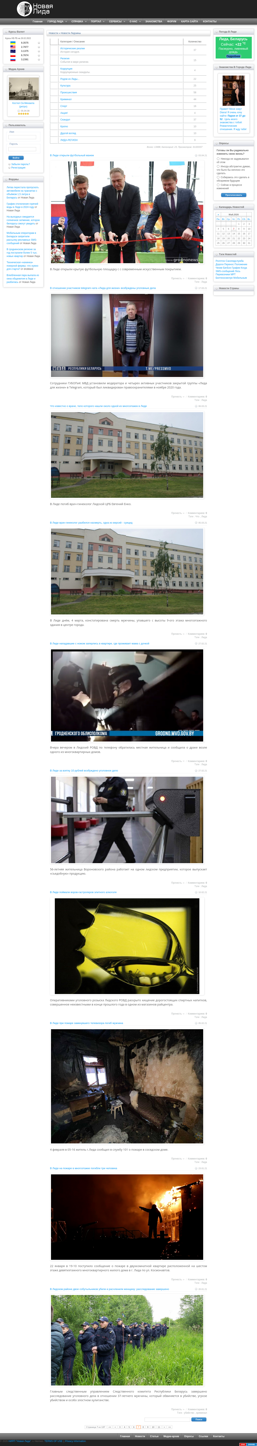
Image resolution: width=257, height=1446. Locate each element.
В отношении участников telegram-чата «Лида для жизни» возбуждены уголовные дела (103, 288)
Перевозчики (223, 274)
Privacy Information (75, 1441)
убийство (189, 1412)
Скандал (65, 119)
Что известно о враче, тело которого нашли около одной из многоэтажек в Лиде (98, 406)
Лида (204, 281)
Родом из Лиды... (70, 79)
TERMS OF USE (53, 1441)
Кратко (64, 126)
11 (159, 1427)
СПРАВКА (78, 21)
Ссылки (203, 1436)
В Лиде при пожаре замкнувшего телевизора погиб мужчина (86, 1023)
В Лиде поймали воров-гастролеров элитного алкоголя (83, 892)
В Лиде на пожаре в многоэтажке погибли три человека (83, 1168)
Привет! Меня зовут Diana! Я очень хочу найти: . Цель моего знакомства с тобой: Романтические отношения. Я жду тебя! (233, 119)
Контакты (218, 1436)
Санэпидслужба (235, 261)
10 (153, 1427)
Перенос (229, 264)
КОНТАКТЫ (209, 21)
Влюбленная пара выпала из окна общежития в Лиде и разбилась (23, 278)
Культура (65, 85)
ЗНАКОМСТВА (153, 21)
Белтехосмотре (224, 277)
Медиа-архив (171, 1436)
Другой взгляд (68, 133)
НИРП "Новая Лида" (19, 1441)
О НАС (134, 21)
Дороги (219, 264)
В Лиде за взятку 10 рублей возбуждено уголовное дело (84, 770)
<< (110, 1427)
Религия (64, 58)
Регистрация (18, 167)
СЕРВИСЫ (115, 21)
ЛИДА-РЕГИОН (69, 140)
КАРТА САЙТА (189, 21)
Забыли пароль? (20, 164)
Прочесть (176, 278)
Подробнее (233, 56)
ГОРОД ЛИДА (56, 21)
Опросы (189, 1436)
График (236, 267)
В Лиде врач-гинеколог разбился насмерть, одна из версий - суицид (91, 522)
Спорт (63, 106)
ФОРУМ (171, 21)
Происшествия (68, 92)
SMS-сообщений (225, 271)
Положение (241, 264)
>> (169, 1427)
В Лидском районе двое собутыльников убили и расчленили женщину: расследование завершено (109, 1289)
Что (197, 516)
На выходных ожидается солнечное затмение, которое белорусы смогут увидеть (23, 220)
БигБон (227, 267)
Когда (244, 267)
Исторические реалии (72, 48)
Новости (140, 1436)
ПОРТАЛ (97, 21)
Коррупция (66, 68)
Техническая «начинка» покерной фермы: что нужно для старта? (22, 266)
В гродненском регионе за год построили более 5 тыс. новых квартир (22, 253)
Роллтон (220, 261)
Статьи (154, 1436)
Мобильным (240, 277)
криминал (201, 1412)
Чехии (219, 267)
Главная (38, 21)
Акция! (64, 113)
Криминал (66, 99)
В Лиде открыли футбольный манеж (72, 155)
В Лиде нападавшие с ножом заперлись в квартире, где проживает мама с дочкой (99, 643)
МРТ (233, 274)
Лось (237, 271)
